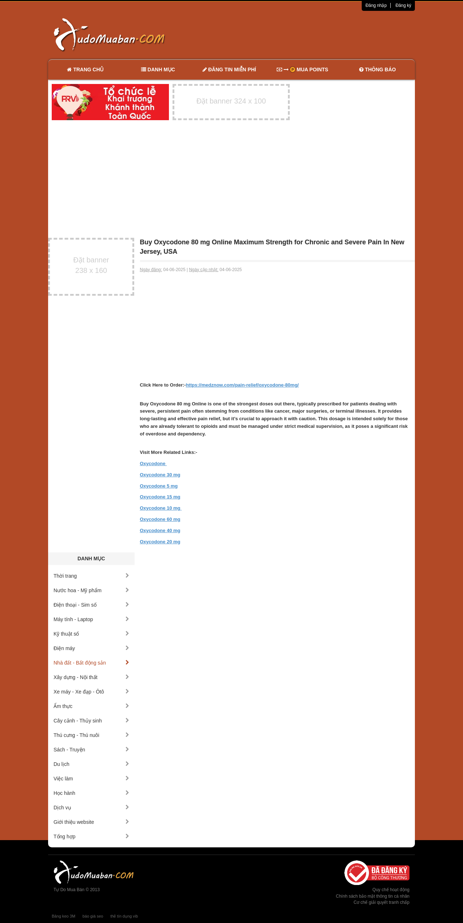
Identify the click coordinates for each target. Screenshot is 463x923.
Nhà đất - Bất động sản (91, 663)
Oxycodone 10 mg (161, 508)
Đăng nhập (376, 5)
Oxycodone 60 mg (160, 519)
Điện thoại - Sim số (91, 605)
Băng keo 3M (63, 916)
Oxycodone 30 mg (160, 474)
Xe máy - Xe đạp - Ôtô (91, 692)
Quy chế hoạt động (391, 889)
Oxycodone (153, 463)
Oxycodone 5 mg (159, 486)
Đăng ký (403, 5)
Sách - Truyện (91, 750)
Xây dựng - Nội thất (91, 677)
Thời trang (91, 576)
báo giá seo (92, 916)
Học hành (91, 793)
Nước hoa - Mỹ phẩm (91, 590)
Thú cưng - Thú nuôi (91, 735)
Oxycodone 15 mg (160, 497)
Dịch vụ (91, 807)
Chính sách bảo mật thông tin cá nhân (372, 896)
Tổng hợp (91, 836)
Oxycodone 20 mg (160, 541)
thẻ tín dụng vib (124, 916)
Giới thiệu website (91, 822)
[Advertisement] (308, 34)
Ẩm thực (91, 706)
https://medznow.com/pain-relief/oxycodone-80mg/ (242, 385)
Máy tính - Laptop (91, 619)
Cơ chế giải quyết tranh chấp (381, 902)
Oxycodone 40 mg (160, 530)
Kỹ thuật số (91, 634)
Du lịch (91, 764)
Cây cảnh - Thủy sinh (91, 721)
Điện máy (91, 648)
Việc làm (91, 778)
